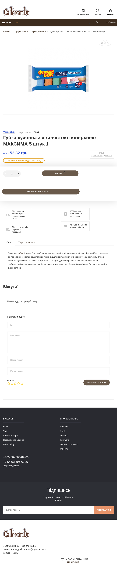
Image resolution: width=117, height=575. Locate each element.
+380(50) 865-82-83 (16, 460)
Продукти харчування (13, 443)
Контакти (64, 443)
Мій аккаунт (90, 24)
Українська (107, 24)
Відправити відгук (95, 386)
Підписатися (103, 514)
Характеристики (26, 244)
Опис (9, 244)
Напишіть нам (73, 566)
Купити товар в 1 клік (37, 193)
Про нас (64, 430)
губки (21, 255)
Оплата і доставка (69, 448)
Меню (7, 24)
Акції (62, 434)
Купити (60, 174)
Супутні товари (10, 439)
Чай (5, 434)
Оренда (64, 439)
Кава (5, 430)
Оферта (64, 452)
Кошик (110, 13)
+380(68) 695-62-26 (16, 465)
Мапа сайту (8, 448)
